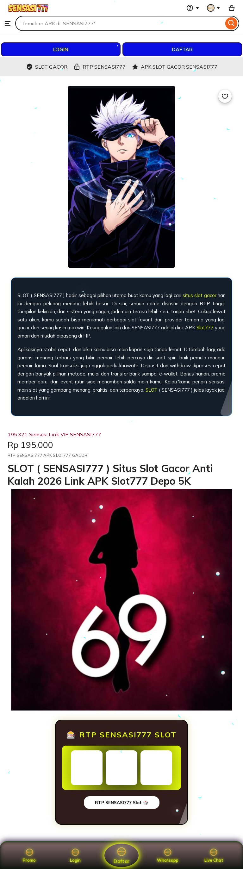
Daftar (121, 855)
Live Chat (213, 855)
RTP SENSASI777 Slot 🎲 (121, 802)
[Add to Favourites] (225, 96)
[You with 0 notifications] (213, 8)
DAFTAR (182, 49)
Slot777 (205, 328)
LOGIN (60, 49)
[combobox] (119, 23)
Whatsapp (167, 855)
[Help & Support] (192, 8)
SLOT (152, 390)
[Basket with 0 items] (231, 8)
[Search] (231, 23)
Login (75, 855)
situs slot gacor (199, 295)
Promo (29, 855)
